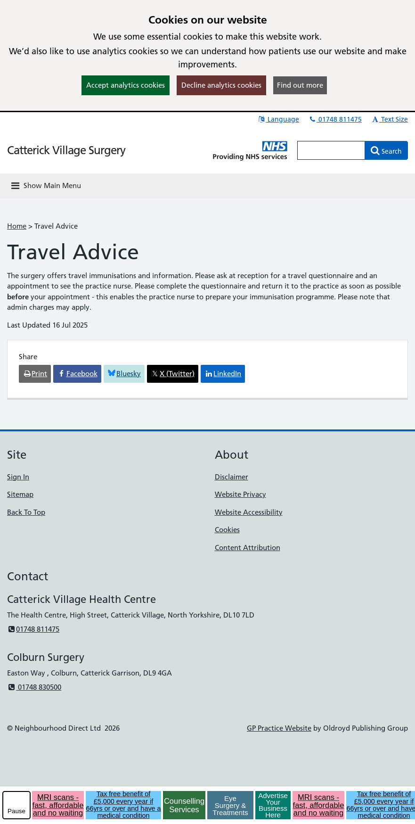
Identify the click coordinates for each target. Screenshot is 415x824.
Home (16, 226)
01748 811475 (335, 119)
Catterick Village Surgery (66, 150)
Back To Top (26, 512)
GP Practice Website (279, 728)
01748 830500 (34, 687)
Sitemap (20, 494)
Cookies (227, 529)
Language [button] (278, 119)
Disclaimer (231, 476)
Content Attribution (247, 547)
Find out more (300, 85)
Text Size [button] (389, 119)
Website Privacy (240, 494)
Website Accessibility (249, 512)
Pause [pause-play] (16, 811)
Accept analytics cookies (125, 85)
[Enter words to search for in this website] (331, 150)
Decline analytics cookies (221, 85)
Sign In (18, 476)
